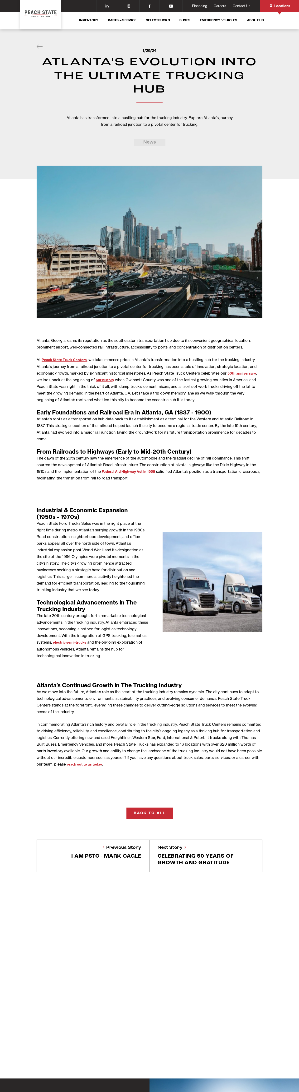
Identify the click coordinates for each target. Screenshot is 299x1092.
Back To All (149, 813)
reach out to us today (86, 763)
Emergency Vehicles (218, 20)
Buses (184, 20)
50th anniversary (243, 373)
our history (106, 379)
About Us (255, 20)
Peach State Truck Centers (67, 359)
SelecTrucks (158, 20)
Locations (279, 6)
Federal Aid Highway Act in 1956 (131, 471)
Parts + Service (122, 20)
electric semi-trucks (71, 642)
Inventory (88, 20)
